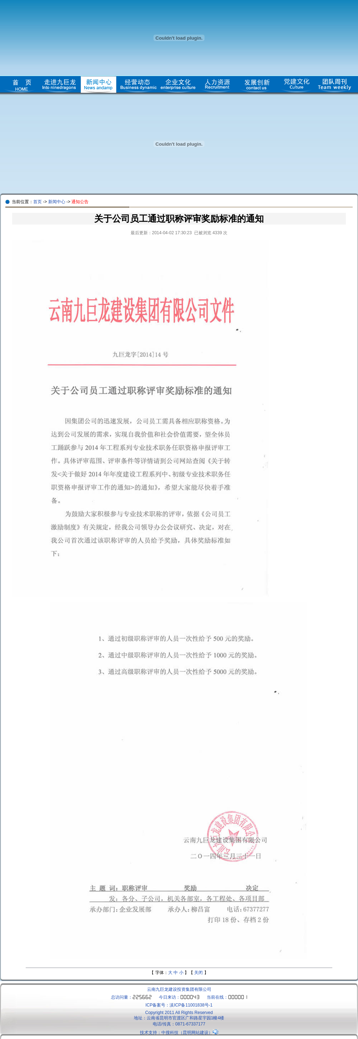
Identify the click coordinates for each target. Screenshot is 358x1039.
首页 (37, 201)
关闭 (198, 972)
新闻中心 (56, 201)
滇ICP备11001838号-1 (191, 1005)
